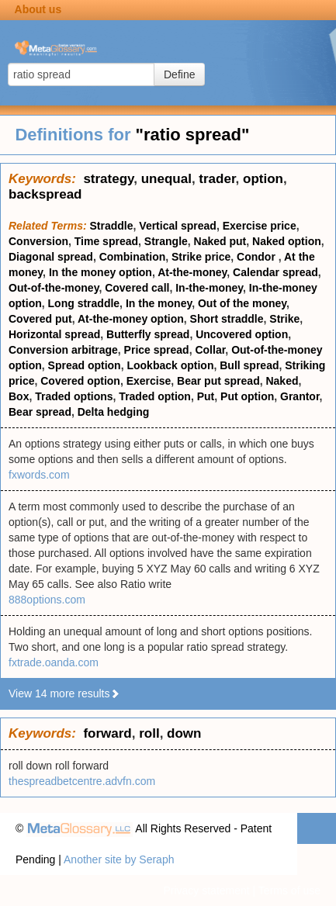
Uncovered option (242, 334)
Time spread (106, 241)
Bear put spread (218, 381)
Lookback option (169, 365)
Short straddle (227, 319)
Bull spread (249, 365)
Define (179, 74)
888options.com (47, 599)
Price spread (156, 350)
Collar (210, 350)
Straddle (111, 226)
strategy (108, 178)
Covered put (40, 319)
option (263, 178)
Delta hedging (114, 412)
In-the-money (209, 288)
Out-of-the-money (54, 288)
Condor (258, 257)
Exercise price (259, 226)
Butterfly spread (147, 334)
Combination (132, 257)
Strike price (200, 257)
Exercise (148, 381)
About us (38, 9)
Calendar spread (275, 272)
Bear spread (40, 412)
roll (149, 733)
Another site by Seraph (119, 859)
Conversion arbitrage (63, 350)
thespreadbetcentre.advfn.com (82, 781)
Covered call (137, 288)
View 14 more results (64, 693)
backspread (45, 194)
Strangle (166, 241)
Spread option (84, 365)
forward (107, 733)
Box (19, 396)
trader (217, 178)
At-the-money (192, 272)
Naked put (220, 241)
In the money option (100, 272)
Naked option (286, 241)
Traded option (155, 396)
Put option (247, 396)
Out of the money (242, 303)
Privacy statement (206, 890)
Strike (284, 319)
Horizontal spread (54, 334)
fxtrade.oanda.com (54, 662)
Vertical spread (177, 226)
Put (206, 396)
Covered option (80, 381)
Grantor (300, 396)
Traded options (74, 396)
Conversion (38, 241)
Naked (281, 381)
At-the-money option (131, 319)
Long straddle (84, 303)
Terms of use (289, 890)
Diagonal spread (51, 257)
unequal (166, 178)
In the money (159, 303)
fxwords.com (39, 475)
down (184, 733)
